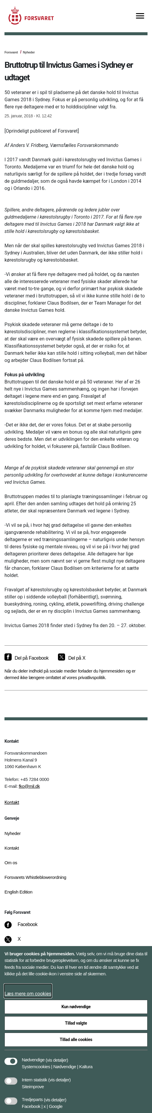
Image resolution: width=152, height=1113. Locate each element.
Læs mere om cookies (27, 994)
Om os (10, 862)
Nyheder (29, 52)
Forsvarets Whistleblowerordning (35, 877)
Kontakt (11, 802)
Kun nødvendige (76, 1006)
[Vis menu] (140, 16)
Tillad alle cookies (76, 1039)
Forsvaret (11, 52)
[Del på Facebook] (26, 658)
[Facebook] (25, 927)
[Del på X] (71, 658)
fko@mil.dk (29, 786)
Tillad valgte (76, 1023)
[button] (57, 1056)
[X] (19, 942)
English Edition (18, 891)
